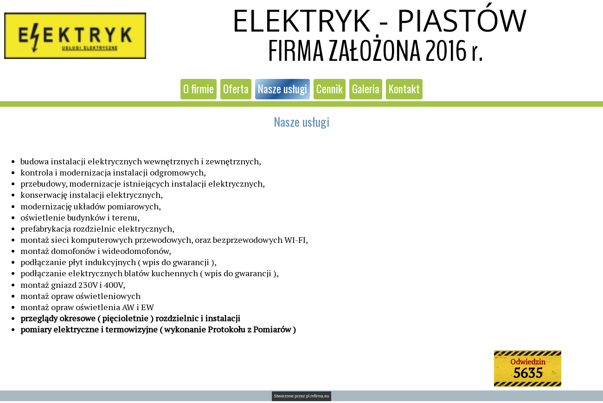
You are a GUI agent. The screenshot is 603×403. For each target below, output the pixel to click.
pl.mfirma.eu (317, 396)
